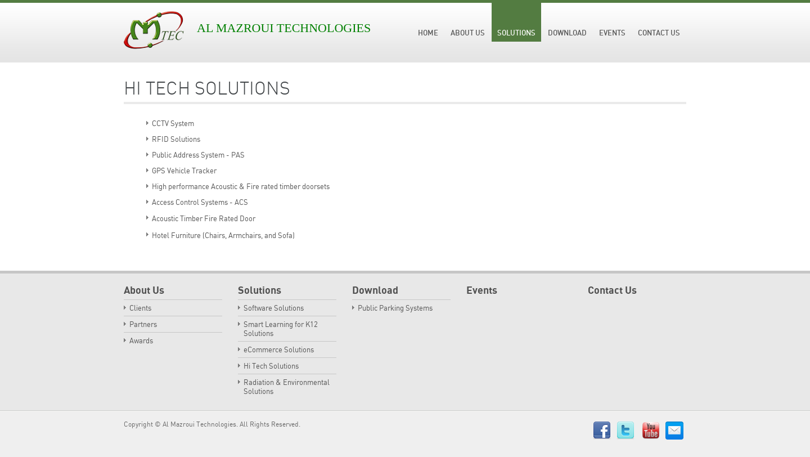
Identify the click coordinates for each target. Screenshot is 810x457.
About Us (468, 32)
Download (567, 32)
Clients (140, 307)
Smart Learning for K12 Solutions (281, 329)
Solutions (516, 32)
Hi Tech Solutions (271, 365)
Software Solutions (274, 307)
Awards (141, 340)
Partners (143, 324)
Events (612, 32)
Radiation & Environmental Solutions (287, 387)
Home (428, 32)
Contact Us (659, 32)
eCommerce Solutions (279, 349)
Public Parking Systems (395, 307)
